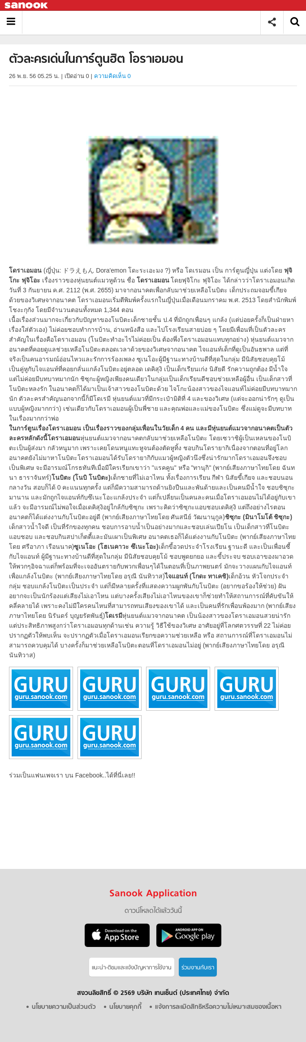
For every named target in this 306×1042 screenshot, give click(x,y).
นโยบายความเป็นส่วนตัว (64, 1007)
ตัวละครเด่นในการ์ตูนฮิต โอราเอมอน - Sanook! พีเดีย (144, 22)
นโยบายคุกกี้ (125, 1007)
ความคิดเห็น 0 (112, 76)
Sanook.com (26, 5)
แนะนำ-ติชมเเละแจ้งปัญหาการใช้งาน (132, 968)
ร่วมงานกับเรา (197, 968)
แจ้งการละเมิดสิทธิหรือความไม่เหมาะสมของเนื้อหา (218, 1007)
